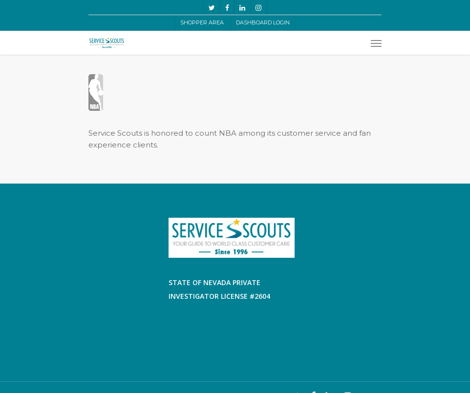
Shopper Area (202, 22)
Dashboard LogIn (263, 22)
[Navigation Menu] (376, 43)
